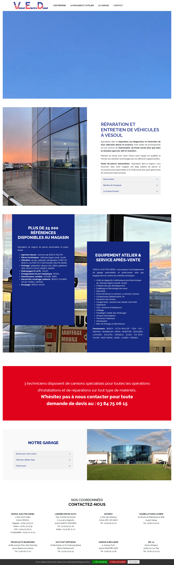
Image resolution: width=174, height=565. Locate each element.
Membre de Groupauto (112, 185)
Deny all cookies (117, 562)
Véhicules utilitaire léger (25, 460)
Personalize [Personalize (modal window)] (133, 562)
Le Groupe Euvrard (111, 191)
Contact (118, 5)
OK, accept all (100, 562)
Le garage (103, 5)
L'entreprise (59, 5)
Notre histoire (108, 179)
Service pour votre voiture (26, 454)
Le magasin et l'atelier (82, 5)
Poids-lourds (21, 466)
